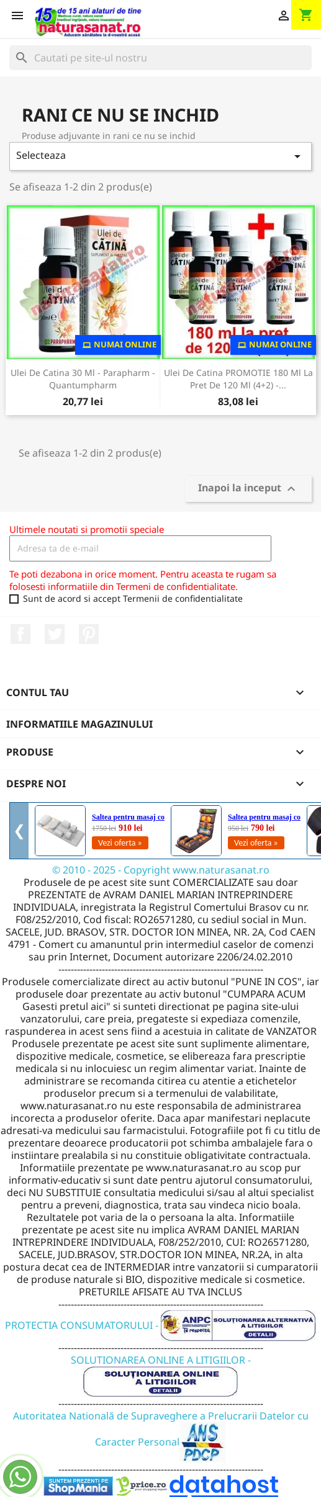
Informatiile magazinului (79, 724)
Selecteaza (160, 156)
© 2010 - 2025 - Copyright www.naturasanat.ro (160, 870)
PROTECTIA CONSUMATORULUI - (160, 1325)
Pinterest (89, 634)
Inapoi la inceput (248, 488)
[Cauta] (160, 57)
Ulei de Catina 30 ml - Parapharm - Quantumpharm (83, 379)
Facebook (20, 634)
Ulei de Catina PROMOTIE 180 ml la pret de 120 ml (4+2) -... (238, 379)
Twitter (55, 634)
